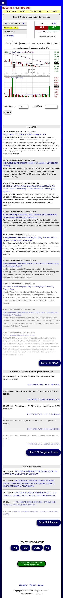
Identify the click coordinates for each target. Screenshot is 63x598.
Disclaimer (23, 585)
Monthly (32, 43)
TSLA (25, 548)
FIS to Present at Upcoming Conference (19, 335)
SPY (54, 23)
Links (49, 43)
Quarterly (41, 43)
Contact (41, 585)
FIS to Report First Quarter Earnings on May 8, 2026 (24, 134)
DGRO (37, 548)
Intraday (8, 43)
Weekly (23, 43)
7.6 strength (9, 36)
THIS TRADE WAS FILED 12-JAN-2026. (43, 414)
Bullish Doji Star (11, 28)
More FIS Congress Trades (43, 452)
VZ (47, 548)
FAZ (14, 548)
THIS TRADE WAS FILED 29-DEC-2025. (43, 444)
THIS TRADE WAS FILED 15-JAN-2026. (43, 429)
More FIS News (49, 363)
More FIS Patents (48, 522)
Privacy (33, 585)
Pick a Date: (36, 106)
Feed (56, 43)
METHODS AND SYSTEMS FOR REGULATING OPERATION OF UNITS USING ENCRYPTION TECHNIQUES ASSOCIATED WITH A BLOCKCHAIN (28, 483)
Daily (16, 43)
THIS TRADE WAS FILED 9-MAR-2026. (43, 399)
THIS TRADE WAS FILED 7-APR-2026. (44, 385)
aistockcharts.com (31, 564)
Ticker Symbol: (9, 106)
